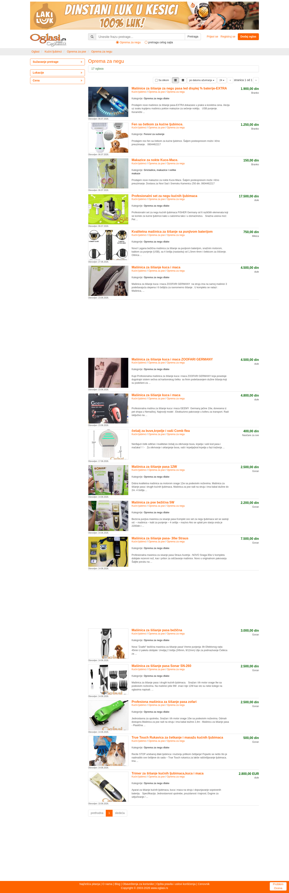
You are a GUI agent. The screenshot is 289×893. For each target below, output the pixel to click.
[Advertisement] (173, 328)
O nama (107, 884)
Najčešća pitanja (89, 884)
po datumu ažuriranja (201, 80)
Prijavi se (212, 36)
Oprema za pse (76, 51)
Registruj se (228, 36)
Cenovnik (204, 884)
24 (221, 80)
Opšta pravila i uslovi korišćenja (175, 884)
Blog (117, 884)
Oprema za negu (101, 51)
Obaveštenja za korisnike (138, 884)
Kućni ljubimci (53, 51)
